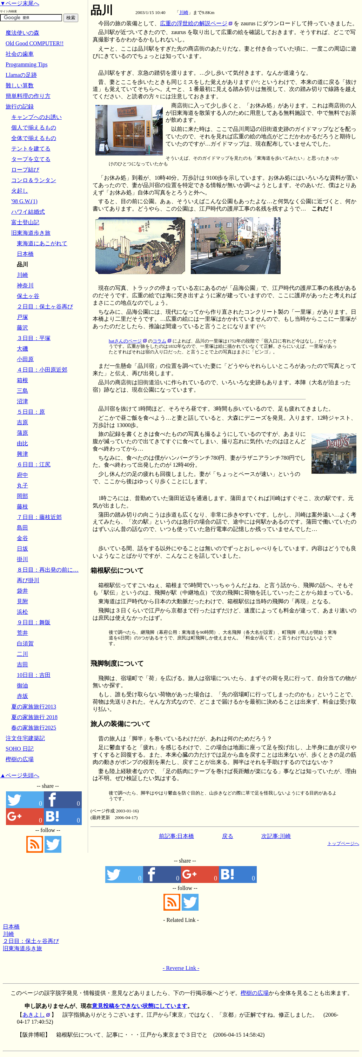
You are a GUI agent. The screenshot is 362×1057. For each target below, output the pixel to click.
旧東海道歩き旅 (22, 948)
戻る (227, 836)
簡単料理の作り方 (28, 96)
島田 (22, 528)
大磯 (22, 349)
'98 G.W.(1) (24, 201)
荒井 (22, 633)
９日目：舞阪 (34, 622)
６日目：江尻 (34, 464)
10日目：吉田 (34, 675)
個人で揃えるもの (33, 128)
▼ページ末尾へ (19, 3)
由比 (22, 443)
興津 (22, 454)
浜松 (22, 612)
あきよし (33, 1015)
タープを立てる (31, 159)
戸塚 (22, 317)
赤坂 (22, 696)
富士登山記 (25, 222)
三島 (22, 391)
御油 (22, 686)
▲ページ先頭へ (19, 775)
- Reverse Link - (181, 968)
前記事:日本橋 (176, 836)
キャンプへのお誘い (36, 117)
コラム (159, 341)
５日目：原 (31, 412)
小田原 (25, 359)
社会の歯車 (20, 54)
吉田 (22, 664)
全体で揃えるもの (33, 138)
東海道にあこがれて (42, 243)
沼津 (22, 401)
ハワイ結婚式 (28, 212)
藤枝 (22, 507)
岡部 (22, 496)
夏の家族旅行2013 (33, 707)
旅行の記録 (20, 106)
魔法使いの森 (22, 33)
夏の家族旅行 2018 (34, 717)
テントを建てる (31, 149)
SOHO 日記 (20, 749)
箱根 (22, 380)
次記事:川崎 (276, 836)
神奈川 (25, 285)
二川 (22, 654)
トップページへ (343, 843)
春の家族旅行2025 (33, 728)
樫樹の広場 (20, 759)
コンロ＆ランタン (33, 180)
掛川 (22, 559)
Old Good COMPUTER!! (34, 43)
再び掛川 (28, 580)
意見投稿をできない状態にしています (139, 1006)
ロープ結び (25, 170)
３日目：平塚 (34, 338)
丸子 (22, 485)
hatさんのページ (125, 341)
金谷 (22, 538)
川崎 (183, 12)
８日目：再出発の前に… (48, 570)
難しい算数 (20, 85)
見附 (22, 601)
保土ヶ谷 (28, 296)
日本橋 (11, 927)
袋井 (22, 591)
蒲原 (22, 433)
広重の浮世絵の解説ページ (193, 23)
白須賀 (25, 643)
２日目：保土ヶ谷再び (31, 941)
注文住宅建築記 (25, 738)
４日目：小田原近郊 (42, 370)
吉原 (22, 422)
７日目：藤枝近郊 (39, 517)
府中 (22, 475)
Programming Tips (27, 64)
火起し (19, 191)
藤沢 (22, 328)
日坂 (22, 549)
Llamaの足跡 (21, 75)
